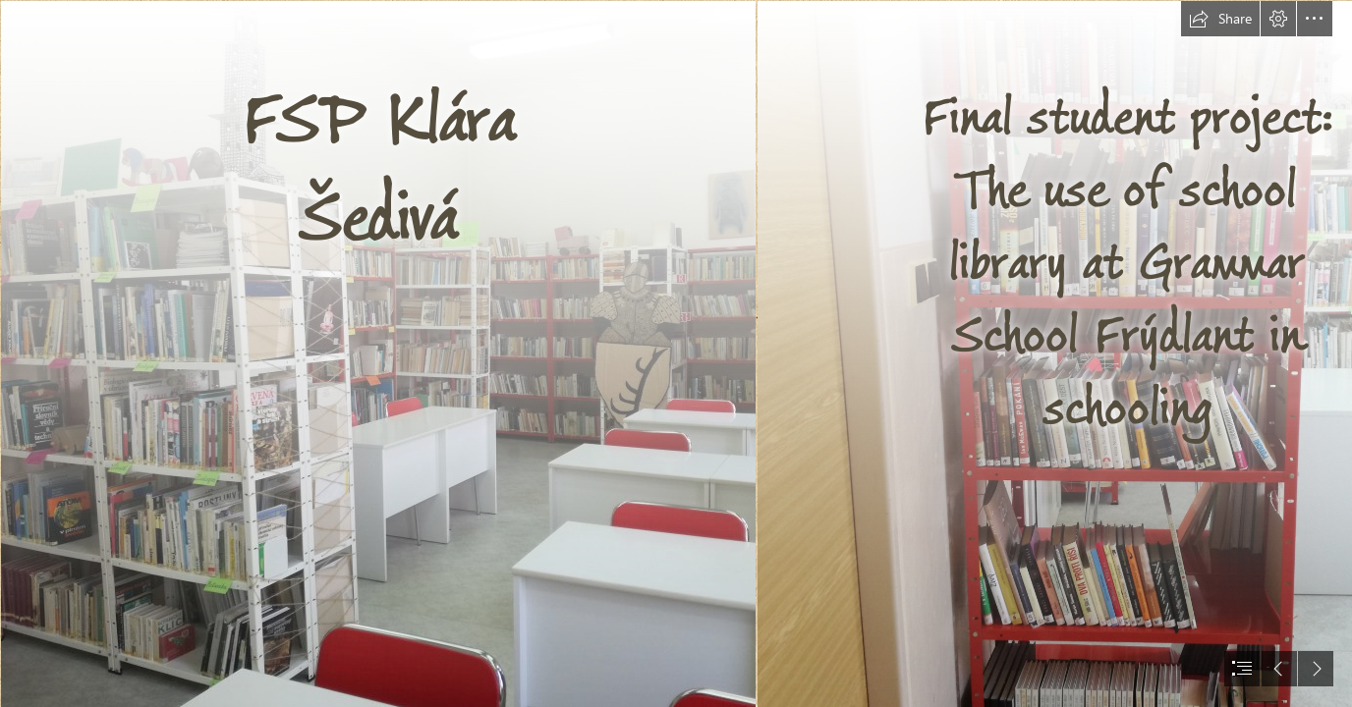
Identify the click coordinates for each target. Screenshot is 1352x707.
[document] (676, 353)
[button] (1220, 18)
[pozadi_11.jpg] (377, 353)
